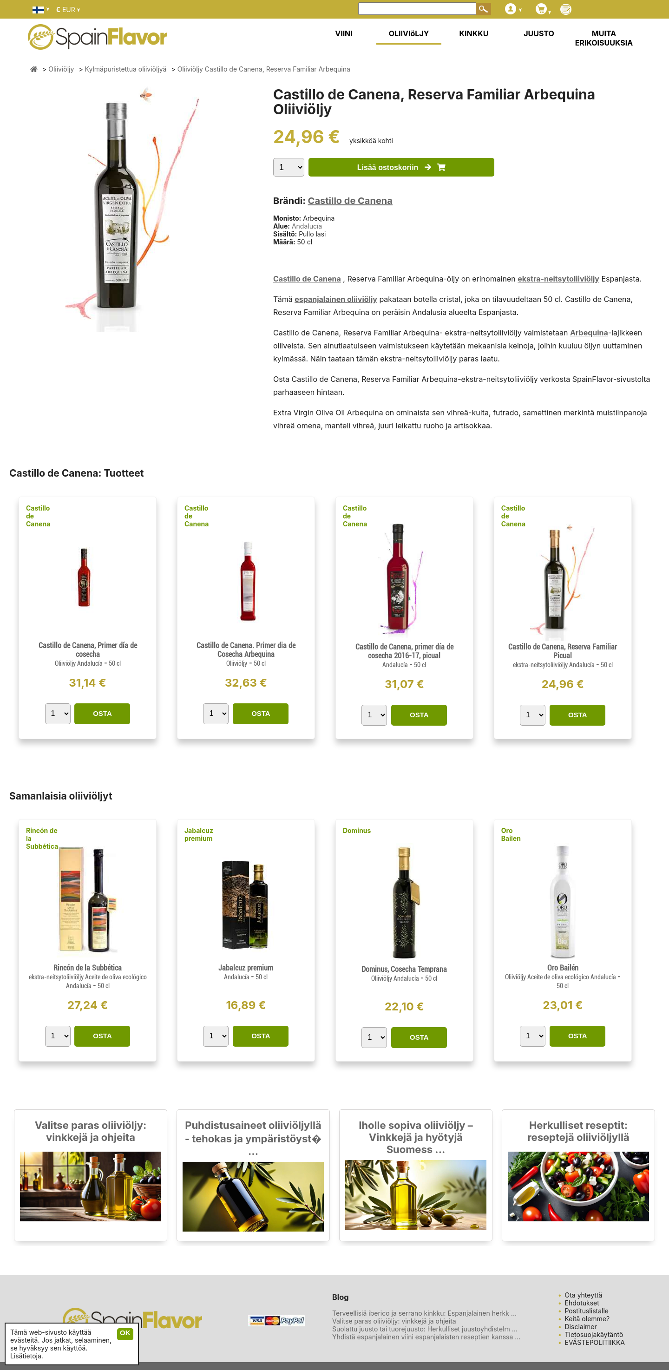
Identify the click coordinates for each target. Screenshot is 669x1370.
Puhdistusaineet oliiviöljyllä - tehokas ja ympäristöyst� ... (253, 1138)
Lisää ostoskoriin (401, 167)
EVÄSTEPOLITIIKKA (595, 1342)
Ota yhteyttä (584, 1295)
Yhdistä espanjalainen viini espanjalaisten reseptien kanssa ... (426, 1337)
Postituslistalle (587, 1311)
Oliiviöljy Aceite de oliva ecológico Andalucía (561, 977)
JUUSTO (539, 33)
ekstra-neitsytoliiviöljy (558, 278)
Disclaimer (581, 1327)
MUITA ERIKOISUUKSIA (604, 38)
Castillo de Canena (350, 200)
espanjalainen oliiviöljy (336, 299)
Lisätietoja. (26, 1356)
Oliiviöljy (236, 663)
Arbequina (589, 332)
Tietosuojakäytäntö (594, 1334)
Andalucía (307, 226)
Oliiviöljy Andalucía (79, 663)
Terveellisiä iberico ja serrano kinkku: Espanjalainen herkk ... (424, 1313)
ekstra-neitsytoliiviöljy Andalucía (554, 665)
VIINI (344, 33)
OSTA (102, 713)
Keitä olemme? (587, 1319)
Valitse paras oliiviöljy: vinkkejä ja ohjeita (91, 1131)
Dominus (357, 830)
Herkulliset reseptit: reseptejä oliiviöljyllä (578, 1131)
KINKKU (474, 33)
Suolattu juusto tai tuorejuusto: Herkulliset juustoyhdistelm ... (425, 1329)
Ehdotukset (582, 1303)
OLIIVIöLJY (409, 33)
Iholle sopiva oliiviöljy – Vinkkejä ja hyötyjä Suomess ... (416, 1137)
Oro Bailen (511, 834)
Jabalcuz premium (198, 834)
